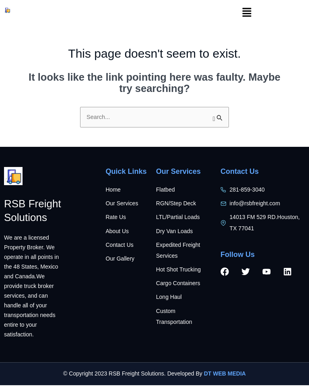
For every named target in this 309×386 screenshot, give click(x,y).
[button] (247, 13)
